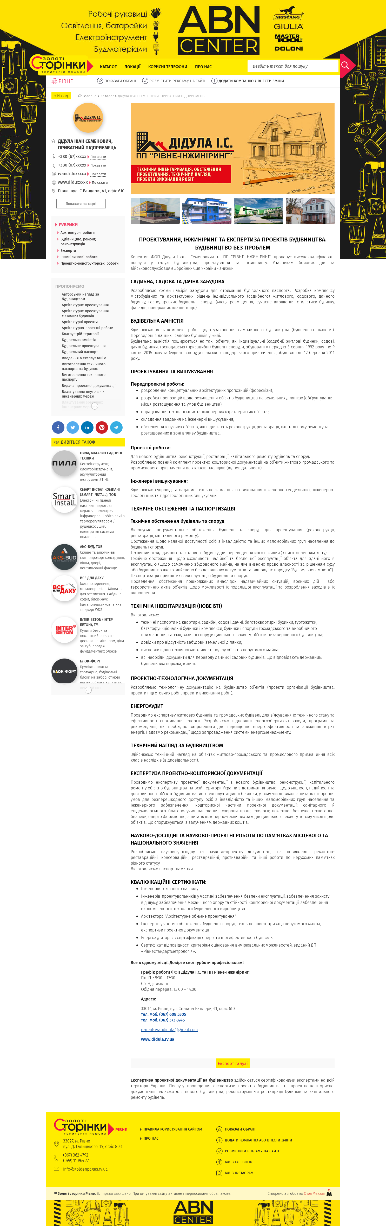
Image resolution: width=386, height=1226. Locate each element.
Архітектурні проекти (80, 321)
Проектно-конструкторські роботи (89, 263)
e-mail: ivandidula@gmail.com (169, 1030)
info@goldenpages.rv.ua (85, 1169)
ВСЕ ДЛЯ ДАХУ (92, 577)
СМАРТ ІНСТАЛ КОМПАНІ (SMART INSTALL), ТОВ (100, 492)
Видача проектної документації (89, 385)
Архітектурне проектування (85, 305)
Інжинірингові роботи (79, 256)
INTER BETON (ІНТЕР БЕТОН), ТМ (96, 622)
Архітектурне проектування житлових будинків (85, 313)
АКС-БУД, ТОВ (91, 546)
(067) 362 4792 (75, 1155)
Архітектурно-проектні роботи (87, 327)
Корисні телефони (167, 67)
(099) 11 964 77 (76, 1161)
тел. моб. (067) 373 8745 (163, 1020)
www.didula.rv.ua (157, 1039)
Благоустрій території (80, 333)
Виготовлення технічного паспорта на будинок (83, 366)
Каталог (108, 67)
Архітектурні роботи (78, 232)
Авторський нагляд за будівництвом (80, 297)
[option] (155, 211)
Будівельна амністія (79, 339)
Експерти (68, 250)
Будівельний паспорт (80, 351)
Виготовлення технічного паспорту (83, 377)
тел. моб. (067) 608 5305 (163, 1014)
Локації (132, 67)
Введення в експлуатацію (84, 358)
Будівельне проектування (84, 345)
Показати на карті (81, 203)
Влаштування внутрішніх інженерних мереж (83, 394)
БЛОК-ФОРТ (90, 661)
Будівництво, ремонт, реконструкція (78, 242)
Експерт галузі (233, 1063)
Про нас (203, 67)
